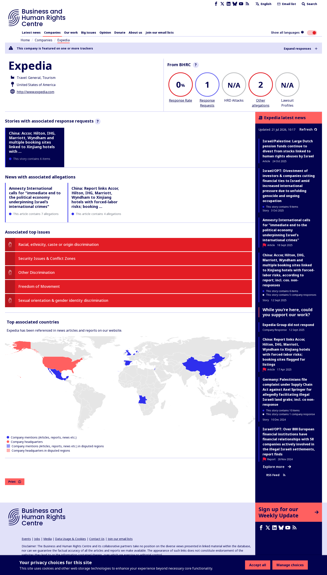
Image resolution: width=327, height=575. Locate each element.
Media (47, 539)
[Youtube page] (241, 4)
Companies (52, 32)
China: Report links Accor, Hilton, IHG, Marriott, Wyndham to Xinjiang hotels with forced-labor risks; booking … (95, 197)
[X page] (222, 4)
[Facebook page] (216, 4)
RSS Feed (276, 475)
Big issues (88, 32)
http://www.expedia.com (35, 92)
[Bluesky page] (234, 4)
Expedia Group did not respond (288, 324)
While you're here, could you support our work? (288, 312)
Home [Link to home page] (25, 40)
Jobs (37, 539)
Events (26, 539)
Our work (71, 32)
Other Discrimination (36, 272)
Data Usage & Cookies (70, 539)
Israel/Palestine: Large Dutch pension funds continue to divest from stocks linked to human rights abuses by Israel (288, 148)
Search (309, 4)
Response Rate (180, 100)
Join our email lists (160, 32)
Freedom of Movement (39, 286)
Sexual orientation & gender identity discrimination (63, 300)
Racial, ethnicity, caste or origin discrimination (58, 244)
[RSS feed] (247, 4)
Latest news (31, 32)
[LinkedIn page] (228, 4)
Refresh (308, 129)
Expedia (63, 40)
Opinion (105, 32)
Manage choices (290, 565)
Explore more (277, 466)
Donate (119, 32)
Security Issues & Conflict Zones (46, 258)
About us (135, 32)
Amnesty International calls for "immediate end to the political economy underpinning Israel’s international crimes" (35, 197)
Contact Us (96, 539)
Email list (286, 4)
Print (14, 482)
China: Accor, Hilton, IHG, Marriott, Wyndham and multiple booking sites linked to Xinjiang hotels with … (32, 142)
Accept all (257, 565)
